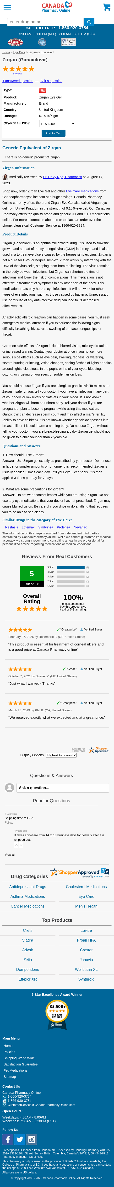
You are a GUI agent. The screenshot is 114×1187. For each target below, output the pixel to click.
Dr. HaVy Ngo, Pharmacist (62, 177)
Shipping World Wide (19, 1058)
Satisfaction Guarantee (21, 1064)
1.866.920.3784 (73, 27)
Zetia (27, 960)
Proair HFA (86, 940)
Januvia (86, 960)
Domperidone (27, 969)
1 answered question (17, 81)
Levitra (86, 930)
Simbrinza (45, 527)
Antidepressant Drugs (27, 887)
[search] (89, 22)
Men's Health (86, 906)
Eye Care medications (82, 191)
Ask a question (51, 81)
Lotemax (28, 527)
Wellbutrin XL (86, 969)
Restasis (11, 527)
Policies (9, 1052)
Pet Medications (15, 1070)
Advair (27, 950)
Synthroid (86, 979)
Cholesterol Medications (86, 887)
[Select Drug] (57, 123)
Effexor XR (27, 979)
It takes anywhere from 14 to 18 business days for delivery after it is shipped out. (59, 837)
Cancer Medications (27, 906)
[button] (16, 845)
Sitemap (10, 1077)
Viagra (27, 940)
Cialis (27, 930)
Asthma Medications (28, 896)
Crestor (86, 950)
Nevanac (80, 527)
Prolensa (63, 527)
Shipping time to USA (19, 818)
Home (6, 52)
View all (10, 854)
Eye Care (19, 52)
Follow (9, 822)
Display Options (32, 755)
